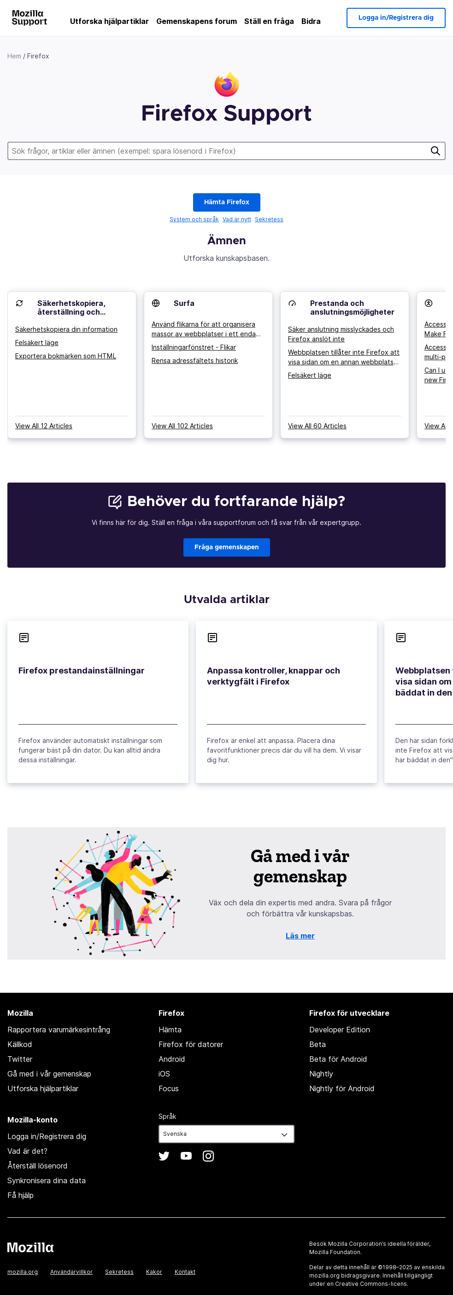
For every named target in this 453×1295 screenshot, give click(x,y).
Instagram (208, 1156)
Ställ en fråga (269, 21)
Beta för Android (338, 1059)
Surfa (184, 303)
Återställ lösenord (37, 1165)
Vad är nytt (237, 219)
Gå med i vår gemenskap (49, 1073)
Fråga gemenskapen (226, 547)
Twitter (19, 1059)
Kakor (154, 1271)
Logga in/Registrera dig (396, 18)
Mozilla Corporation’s (357, 1243)
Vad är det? (27, 1151)
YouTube (186, 1156)
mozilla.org (22, 1271)
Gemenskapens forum (196, 21)
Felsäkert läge (37, 342)
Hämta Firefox (226, 202)
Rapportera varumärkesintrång (58, 1029)
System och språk (194, 219)
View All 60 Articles (317, 426)
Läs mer (300, 935)
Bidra (311, 21)
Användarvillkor (71, 1271)
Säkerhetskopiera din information (66, 329)
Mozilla (30, 1247)
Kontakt (185, 1271)
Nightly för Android (342, 1088)
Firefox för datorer (191, 1044)
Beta (317, 1044)
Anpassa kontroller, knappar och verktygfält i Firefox (273, 676)
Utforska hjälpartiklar (109, 21)
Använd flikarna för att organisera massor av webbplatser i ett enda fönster (204, 329)
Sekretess (269, 219)
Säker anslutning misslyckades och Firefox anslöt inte (341, 334)
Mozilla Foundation (334, 1252)
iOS (164, 1073)
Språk (167, 1116)
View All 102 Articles (182, 426)
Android (172, 1059)
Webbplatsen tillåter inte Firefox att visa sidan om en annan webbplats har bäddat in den (344, 357)
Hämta (170, 1029)
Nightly (321, 1073)
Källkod (19, 1044)
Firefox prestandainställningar (81, 670)
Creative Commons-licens (371, 1283)
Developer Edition (339, 1029)
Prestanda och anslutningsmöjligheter (352, 308)
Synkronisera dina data (46, 1180)
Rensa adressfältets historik (195, 360)
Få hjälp (20, 1195)
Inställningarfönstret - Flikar (194, 347)
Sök (435, 151)
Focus (169, 1088)
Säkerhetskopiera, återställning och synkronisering (71, 312)
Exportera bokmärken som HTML (65, 356)
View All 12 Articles (43, 426)
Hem (14, 56)
